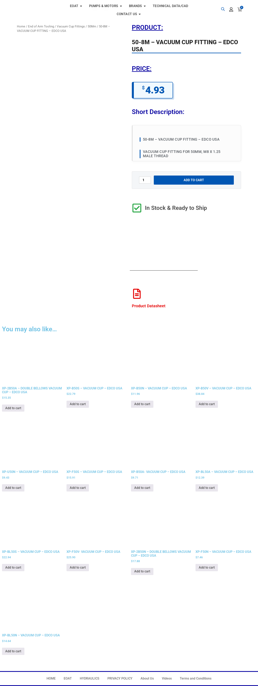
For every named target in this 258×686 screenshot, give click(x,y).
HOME (51, 678)
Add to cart (194, 180)
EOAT (68, 678)
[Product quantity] (145, 180)
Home (21, 26)
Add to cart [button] (13, 408)
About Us (147, 678)
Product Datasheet (148, 305)
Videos (167, 678)
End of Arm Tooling (41, 26)
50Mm (92, 26)
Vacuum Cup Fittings (71, 26)
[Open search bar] (223, 9)
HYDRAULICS (89, 678)
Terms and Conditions (195, 678)
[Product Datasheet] (137, 294)
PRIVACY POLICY (119, 678)
